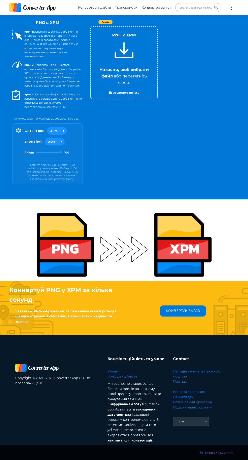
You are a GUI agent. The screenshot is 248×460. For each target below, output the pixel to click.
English (181, 421)
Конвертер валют (156, 7)
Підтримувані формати (192, 407)
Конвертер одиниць (190, 392)
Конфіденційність (122, 376)
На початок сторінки (215, 452)
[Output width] (57, 131)
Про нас (180, 382)
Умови (112, 371)
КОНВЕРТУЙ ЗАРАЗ (183, 311)
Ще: (231, 8)
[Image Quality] (49, 152)
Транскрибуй (126, 7)
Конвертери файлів (94, 7)
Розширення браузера (192, 402)
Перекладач (183, 397)
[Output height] (55, 142)
